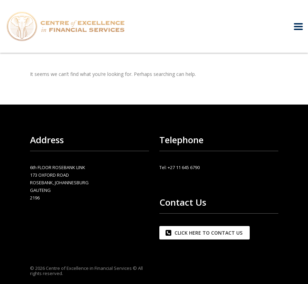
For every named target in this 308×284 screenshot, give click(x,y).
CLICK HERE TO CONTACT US (204, 232)
